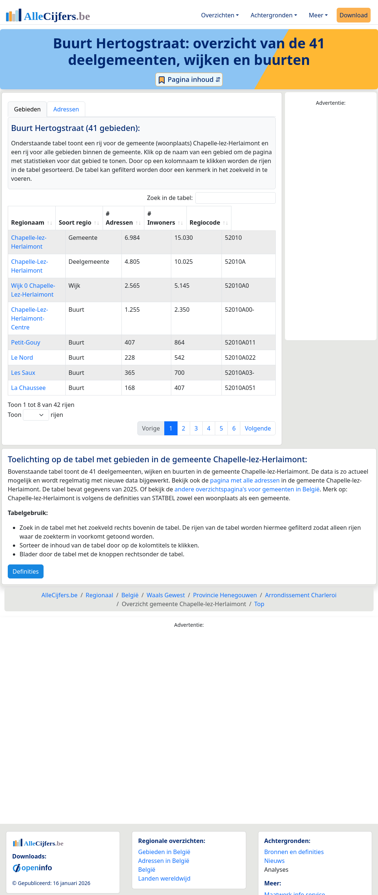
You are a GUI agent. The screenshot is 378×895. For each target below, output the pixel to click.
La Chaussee (28, 361)
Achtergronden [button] (272, 15)
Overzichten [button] (217, 15)
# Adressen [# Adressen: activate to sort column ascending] (154, 218)
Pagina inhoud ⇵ (189, 79)
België (146, 843)
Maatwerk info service (294, 868)
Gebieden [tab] (27, 109)
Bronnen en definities (294, 825)
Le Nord (22, 331)
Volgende (258, 402)
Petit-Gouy (25, 316)
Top (259, 577)
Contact (275, 877)
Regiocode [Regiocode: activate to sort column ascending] (248, 222)
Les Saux (23, 346)
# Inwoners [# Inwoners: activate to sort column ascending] (200, 218)
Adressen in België (163, 834)
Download (354, 15)
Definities (26, 545)
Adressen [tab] (66, 109)
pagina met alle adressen (245, 454)
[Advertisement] (331, 223)
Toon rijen (35, 388)
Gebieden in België (164, 825)
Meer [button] (316, 15)
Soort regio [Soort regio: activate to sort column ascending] (109, 222)
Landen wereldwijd (164, 852)
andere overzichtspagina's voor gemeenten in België (247, 463)
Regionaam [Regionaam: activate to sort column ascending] (27, 222)
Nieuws (274, 834)
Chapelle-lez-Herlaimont (44, 238)
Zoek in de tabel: (211, 198)
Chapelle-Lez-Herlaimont (45, 253)
